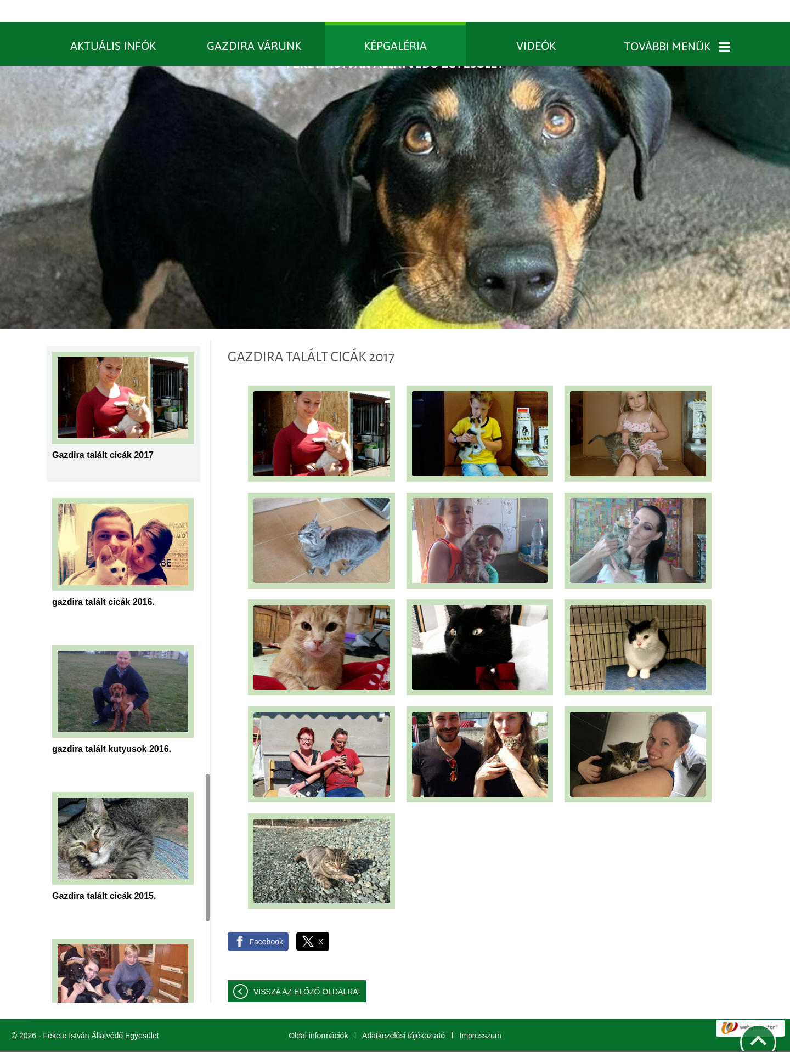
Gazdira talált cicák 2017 (103, 433)
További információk (443, 1040)
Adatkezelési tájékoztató (403, 1013)
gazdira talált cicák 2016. (103, 580)
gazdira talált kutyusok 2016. (111, 727)
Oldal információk (318, 1013)
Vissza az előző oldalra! (306, 969)
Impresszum (480, 1013)
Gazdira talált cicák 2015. (104, 874)
